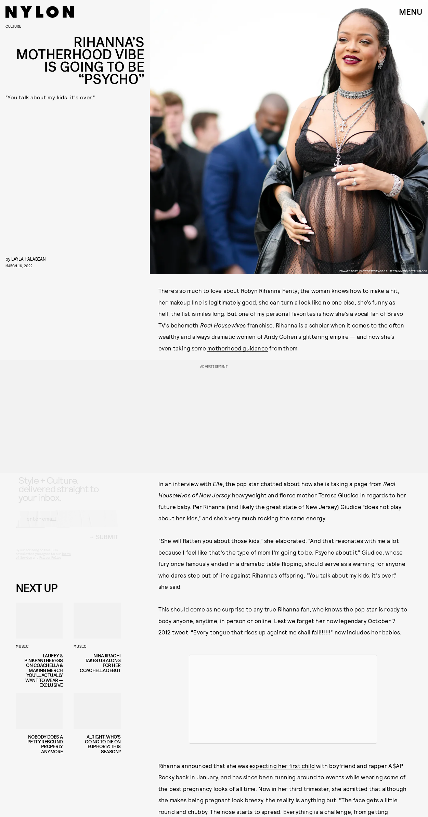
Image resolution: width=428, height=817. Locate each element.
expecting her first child (282, 765)
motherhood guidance (237, 348)
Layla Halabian (28, 259)
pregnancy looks (205, 788)
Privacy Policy (50, 564)
